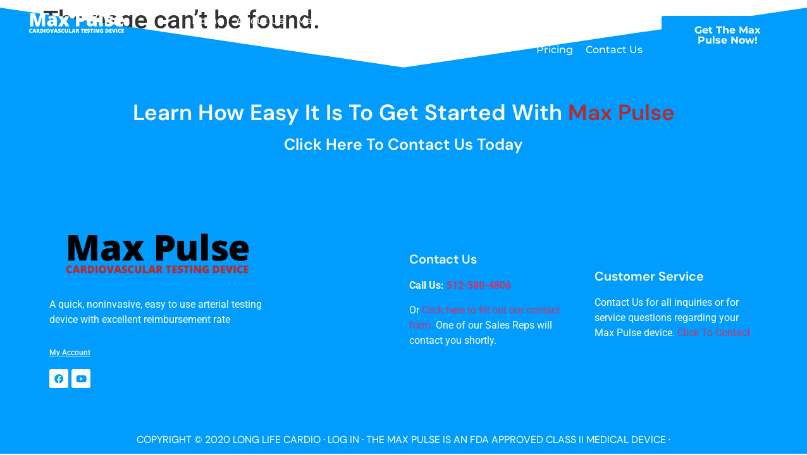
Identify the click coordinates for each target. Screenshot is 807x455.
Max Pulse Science (595, 21)
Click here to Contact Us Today (403, 144)
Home (207, 21)
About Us (260, 21)
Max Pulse (323, 21)
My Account (69, 352)
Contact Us (614, 50)
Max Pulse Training (486, 21)
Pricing (554, 50)
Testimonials (394, 21)
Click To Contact (713, 333)
